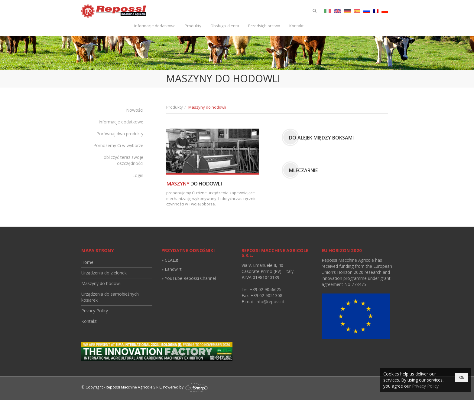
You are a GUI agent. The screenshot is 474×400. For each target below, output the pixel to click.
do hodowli (194, 183)
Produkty (193, 25)
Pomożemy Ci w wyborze (118, 145)
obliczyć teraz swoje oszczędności (123, 160)
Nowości (134, 110)
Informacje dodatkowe (155, 25)
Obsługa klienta (224, 25)
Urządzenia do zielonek (104, 273)
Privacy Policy (94, 310)
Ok (461, 377)
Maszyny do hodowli (101, 283)
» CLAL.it (169, 260)
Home (87, 262)
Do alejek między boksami (321, 137)
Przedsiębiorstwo (264, 25)
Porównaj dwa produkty (119, 133)
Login (137, 175)
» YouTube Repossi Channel (188, 278)
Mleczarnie (303, 170)
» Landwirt (171, 269)
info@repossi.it (270, 301)
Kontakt (296, 25)
